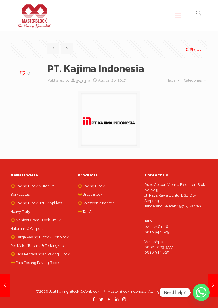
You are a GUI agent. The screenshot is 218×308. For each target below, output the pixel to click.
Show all (195, 49)
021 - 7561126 (156, 226)
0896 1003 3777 (158, 247)
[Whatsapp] (201, 292)
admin (81, 80)
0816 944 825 (156, 232)
